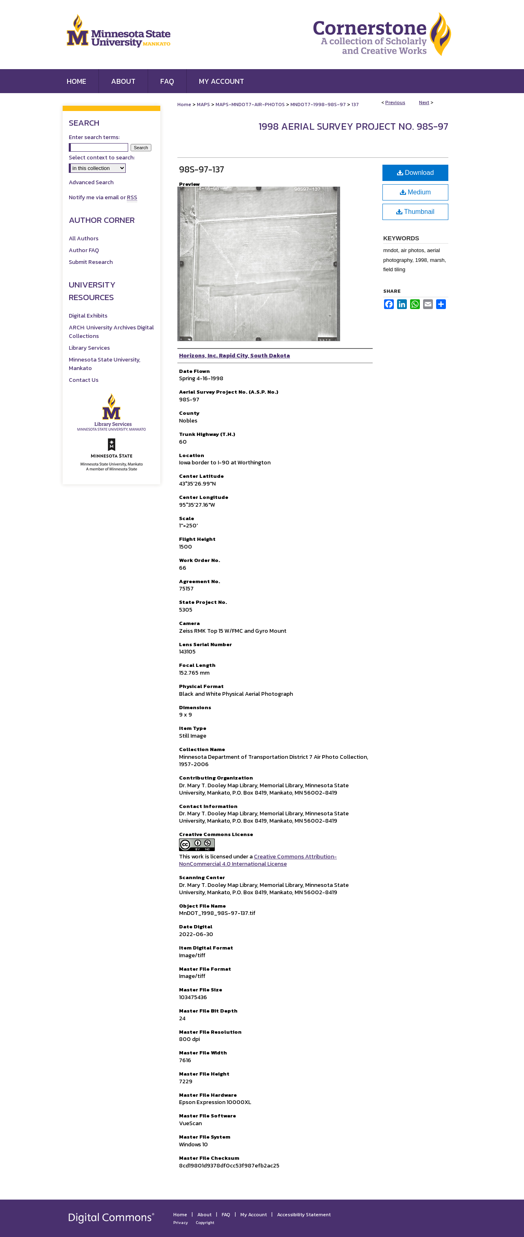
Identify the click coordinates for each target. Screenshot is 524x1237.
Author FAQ (84, 250)
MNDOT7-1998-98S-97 (318, 104)
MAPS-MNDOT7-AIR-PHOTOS (250, 104)
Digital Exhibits (88, 315)
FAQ (226, 1214)
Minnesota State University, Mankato (104, 363)
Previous (395, 102)
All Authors (83, 238)
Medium (415, 192)
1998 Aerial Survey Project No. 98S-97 (353, 126)
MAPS (203, 104)
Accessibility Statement (304, 1214)
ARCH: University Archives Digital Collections (111, 331)
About (204, 1214)
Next (424, 102)
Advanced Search (91, 182)
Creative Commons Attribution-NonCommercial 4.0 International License (258, 860)
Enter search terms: (94, 137)
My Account (253, 1214)
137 (355, 104)
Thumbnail (415, 211)
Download (415, 172)
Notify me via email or (103, 197)
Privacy (180, 1223)
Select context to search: (102, 157)
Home (184, 104)
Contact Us (83, 380)
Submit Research (91, 262)
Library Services (89, 348)
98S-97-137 (201, 169)
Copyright (205, 1223)
